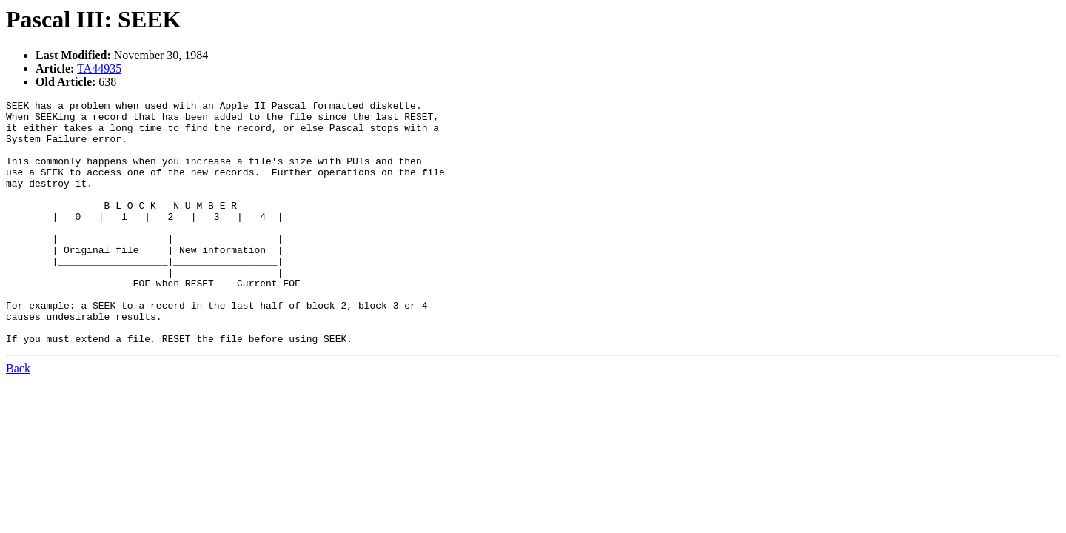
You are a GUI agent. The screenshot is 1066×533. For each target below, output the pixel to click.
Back (18, 417)
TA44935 (99, 68)
